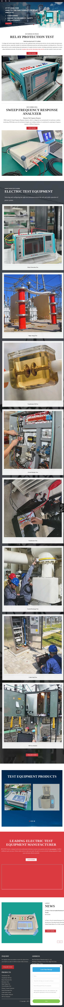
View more (32, 53)
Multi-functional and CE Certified (32, 41)
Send (46, 1001)
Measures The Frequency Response (32, 118)
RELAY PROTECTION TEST (32, 37)
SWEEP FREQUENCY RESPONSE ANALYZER (32, 111)
